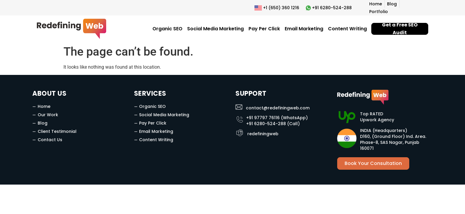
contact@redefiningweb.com (278, 108)
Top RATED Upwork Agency (377, 117)
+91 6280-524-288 (332, 7)
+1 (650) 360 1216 (281, 8)
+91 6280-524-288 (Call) (273, 124)
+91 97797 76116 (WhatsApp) (277, 118)
